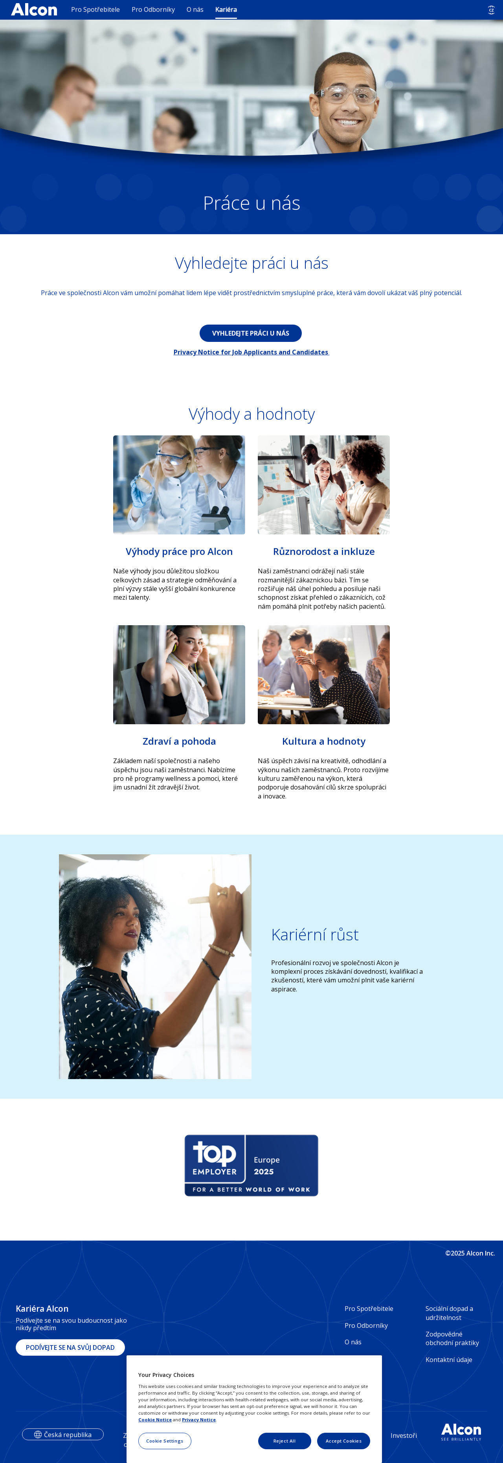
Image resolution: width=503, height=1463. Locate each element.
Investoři (404, 1435)
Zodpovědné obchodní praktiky (452, 1338)
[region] (254, 1409)
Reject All (285, 1441)
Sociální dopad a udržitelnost (449, 1313)
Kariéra (226, 9)
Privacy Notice (199, 1420)
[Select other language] (491, 10)
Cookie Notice (155, 1420)
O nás (195, 9)
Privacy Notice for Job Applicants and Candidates (252, 352)
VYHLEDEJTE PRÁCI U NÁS (250, 333)
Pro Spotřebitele (95, 9)
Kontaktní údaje (449, 1359)
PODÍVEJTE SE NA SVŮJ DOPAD (70, 1347)
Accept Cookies (344, 1441)
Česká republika (68, 1434)
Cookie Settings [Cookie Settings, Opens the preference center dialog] (165, 1441)
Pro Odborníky (153, 9)
